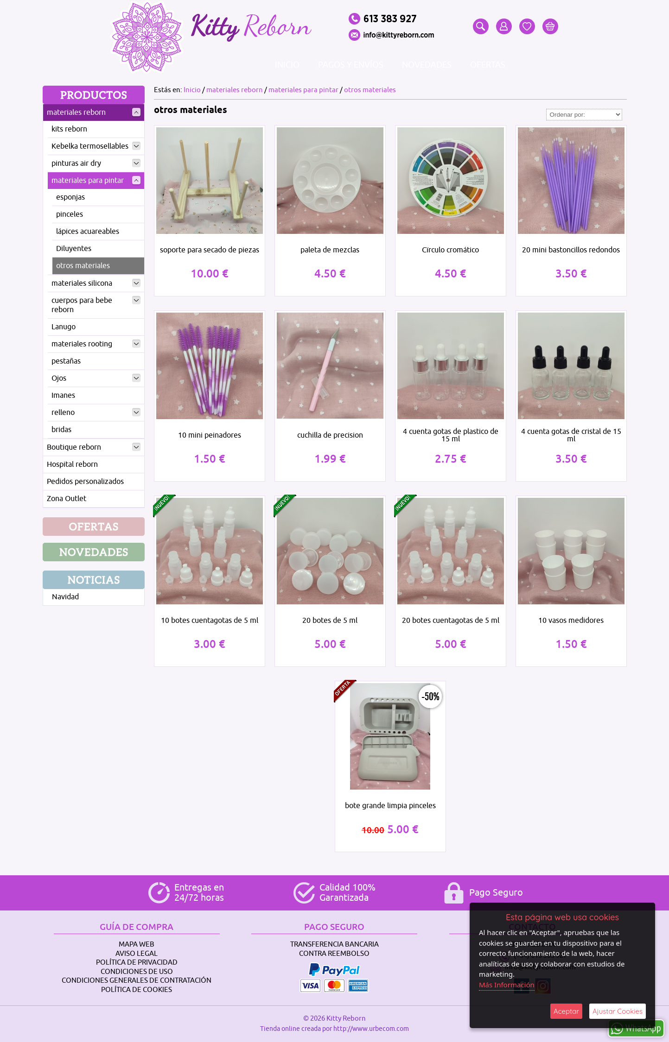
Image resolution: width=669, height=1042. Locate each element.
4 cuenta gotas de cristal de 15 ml (571, 435)
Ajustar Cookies (618, 1011)
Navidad (65, 597)
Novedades (427, 65)
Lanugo (63, 327)
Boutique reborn (93, 447)
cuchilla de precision (330, 435)
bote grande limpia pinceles (390, 805)
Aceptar (566, 1011)
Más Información (507, 984)
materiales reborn (93, 112)
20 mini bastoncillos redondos (571, 250)
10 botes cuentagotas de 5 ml (209, 620)
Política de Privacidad (137, 962)
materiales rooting (95, 344)
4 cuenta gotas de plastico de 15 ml (450, 435)
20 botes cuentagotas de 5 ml (450, 620)
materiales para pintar (95, 180)
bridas (61, 429)
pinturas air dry (95, 163)
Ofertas (487, 65)
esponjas (70, 197)
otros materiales (83, 265)
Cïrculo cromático (450, 250)
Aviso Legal (136, 953)
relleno (95, 412)
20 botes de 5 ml (329, 620)
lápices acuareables (87, 231)
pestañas (66, 361)
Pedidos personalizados (85, 481)
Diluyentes (73, 248)
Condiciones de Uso (137, 971)
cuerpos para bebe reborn (95, 305)
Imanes (63, 395)
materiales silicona (95, 283)
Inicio (287, 65)
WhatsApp (636, 1028)
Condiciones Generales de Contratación (136, 980)
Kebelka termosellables (95, 146)
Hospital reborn (72, 464)
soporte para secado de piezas (209, 250)
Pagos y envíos (350, 65)
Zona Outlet (66, 498)
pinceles (69, 214)
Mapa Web (136, 944)
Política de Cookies (136, 990)
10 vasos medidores (571, 620)
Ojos (95, 378)
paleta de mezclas (329, 250)
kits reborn (69, 129)
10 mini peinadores (209, 435)
